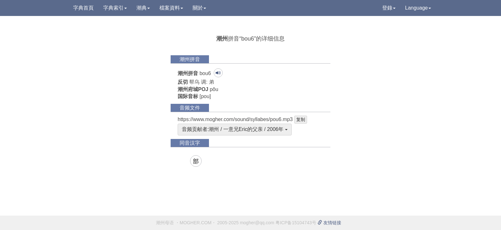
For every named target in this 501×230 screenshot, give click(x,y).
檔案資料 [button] (171, 8)
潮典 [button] (143, 8)
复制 (300, 119)
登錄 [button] (389, 8)
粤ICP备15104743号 (295, 222)
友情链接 (329, 222)
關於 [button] (199, 8)
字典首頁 (83, 8)
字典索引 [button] (115, 8)
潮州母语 (165, 222)
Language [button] (418, 8)
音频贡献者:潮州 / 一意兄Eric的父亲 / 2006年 (235, 129)
